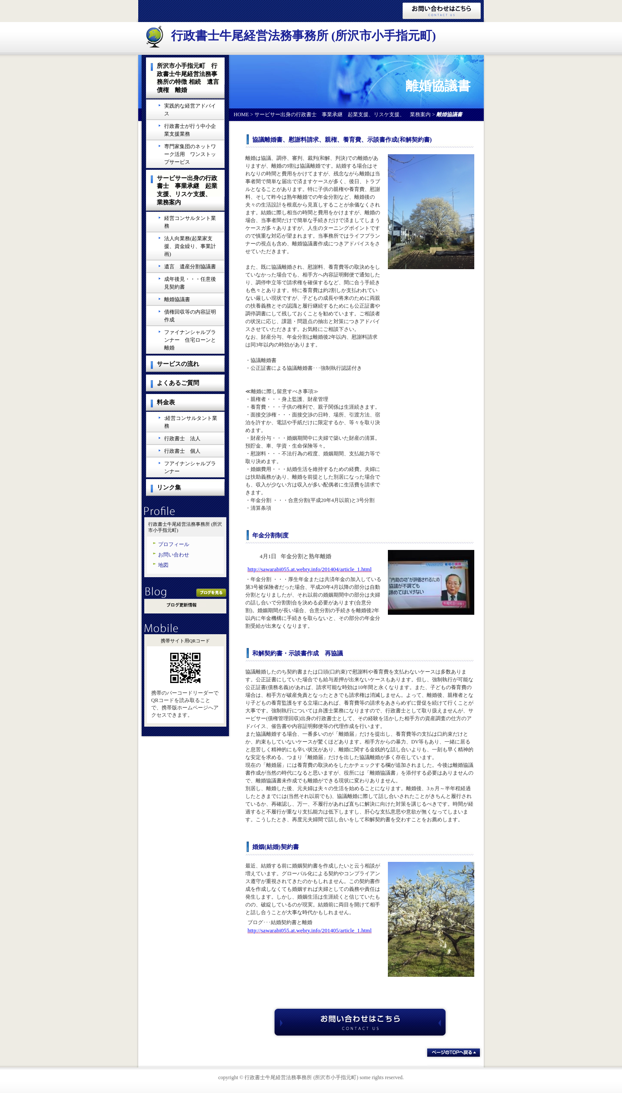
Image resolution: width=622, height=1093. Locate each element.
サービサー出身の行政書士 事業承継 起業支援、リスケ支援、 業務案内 (342, 114)
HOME (241, 114)
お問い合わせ (173, 555)
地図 (163, 565)
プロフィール (173, 544)
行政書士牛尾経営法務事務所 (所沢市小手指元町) (303, 35)
